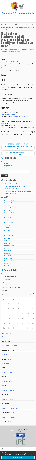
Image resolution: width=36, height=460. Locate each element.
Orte (6, 286)
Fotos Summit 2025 (11, 187)
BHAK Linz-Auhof (6, 385)
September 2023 (9, 216)
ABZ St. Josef (5, 340)
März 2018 (7, 259)
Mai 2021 (7, 241)
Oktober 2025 (8, 206)
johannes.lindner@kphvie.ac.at (22, 120)
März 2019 (7, 254)
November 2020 (9, 249)
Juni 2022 (7, 229)
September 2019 (9, 251)
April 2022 (7, 231)
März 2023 (7, 221)
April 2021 (7, 244)
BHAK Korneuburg (7, 376)
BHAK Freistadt (6, 358)
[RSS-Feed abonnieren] (2, 19)
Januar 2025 (7, 211)
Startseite (4, 26)
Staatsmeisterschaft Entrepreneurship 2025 (18, 194)
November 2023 (9, 214)
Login (6, 167)
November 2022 (9, 226)
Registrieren (8, 169)
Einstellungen (18, 457)
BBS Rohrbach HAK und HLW (10, 349)
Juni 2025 (7, 209)
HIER (5, 69)
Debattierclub (5, 28)
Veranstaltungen (14, 26)
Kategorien (8, 288)
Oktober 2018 (8, 256)
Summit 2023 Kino (10, 197)
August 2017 (8, 267)
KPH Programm (24, 26)
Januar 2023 (7, 224)
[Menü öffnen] (32, 18)
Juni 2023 (7, 219)
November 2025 (9, 203)
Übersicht (8, 283)
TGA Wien (4, 73)
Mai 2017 (7, 269)
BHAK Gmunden (6, 367)
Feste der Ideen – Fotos (12, 192)
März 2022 (7, 234)
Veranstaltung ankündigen (13, 291)
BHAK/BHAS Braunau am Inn (10, 411)
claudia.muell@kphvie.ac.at (9, 118)
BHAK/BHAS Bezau (7, 403)
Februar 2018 (8, 261)
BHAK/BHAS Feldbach (8, 420)
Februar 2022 (8, 236)
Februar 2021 (8, 246)
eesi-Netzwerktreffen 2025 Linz (15, 189)
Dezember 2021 (9, 239)
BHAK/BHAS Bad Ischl (8, 394)
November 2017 (9, 264)
